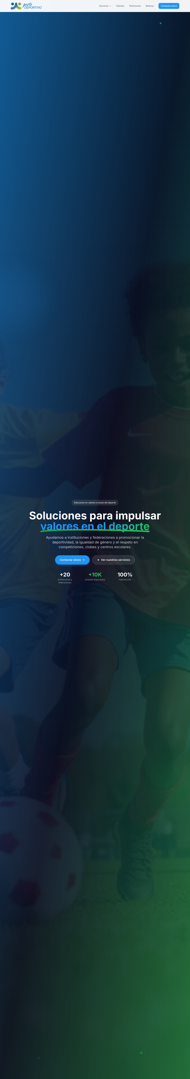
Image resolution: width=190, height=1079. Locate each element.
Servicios (105, 6)
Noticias (150, 6)
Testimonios (135, 6)
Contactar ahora (169, 6)
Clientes (120, 6)
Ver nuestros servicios (113, 559)
